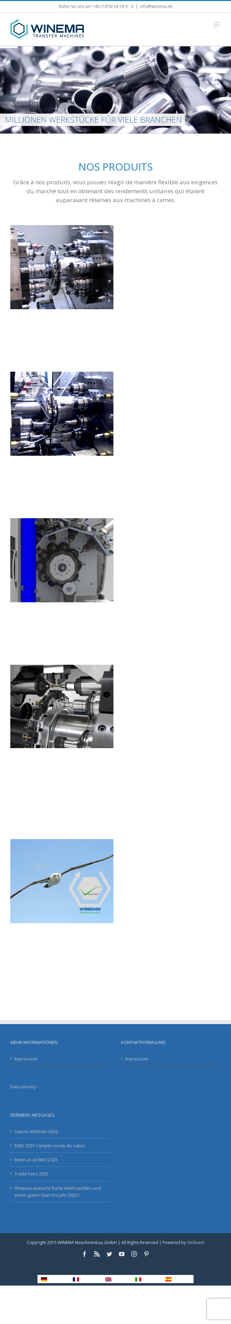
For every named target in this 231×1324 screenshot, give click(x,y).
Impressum (26, 1059)
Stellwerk (195, 1242)
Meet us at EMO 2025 (36, 1160)
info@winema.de (156, 6)
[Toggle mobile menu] (217, 24)
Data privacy (23, 1086)
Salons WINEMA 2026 (36, 1131)
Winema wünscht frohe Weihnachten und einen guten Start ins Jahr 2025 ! (57, 1191)
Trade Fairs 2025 (31, 1174)
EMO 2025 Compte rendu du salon (49, 1145)
